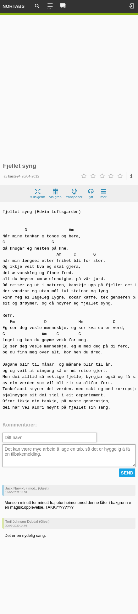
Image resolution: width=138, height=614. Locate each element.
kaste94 (14, 176)
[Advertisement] (69, 88)
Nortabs (14, 6)
